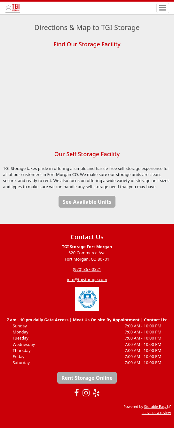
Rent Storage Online (87, 377)
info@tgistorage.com (87, 279)
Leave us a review (156, 412)
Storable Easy (157, 406)
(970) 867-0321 (87, 269)
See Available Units (87, 201)
